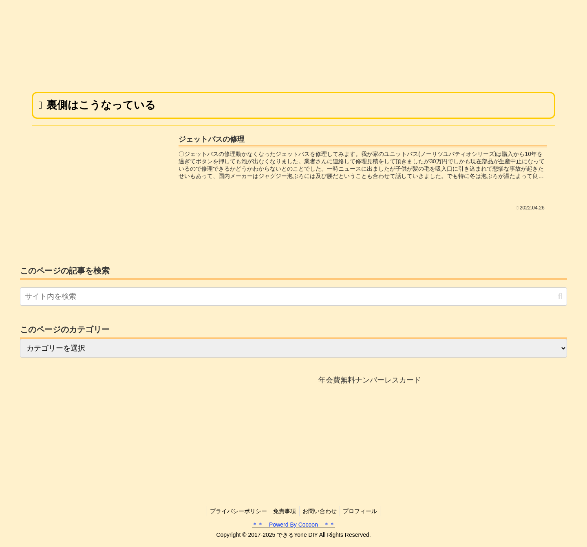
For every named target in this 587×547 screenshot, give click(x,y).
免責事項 (283, 511)
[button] (560, 296)
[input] (293, 296)
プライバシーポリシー (235, 511)
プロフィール (363, 511)
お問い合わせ (321, 511)
